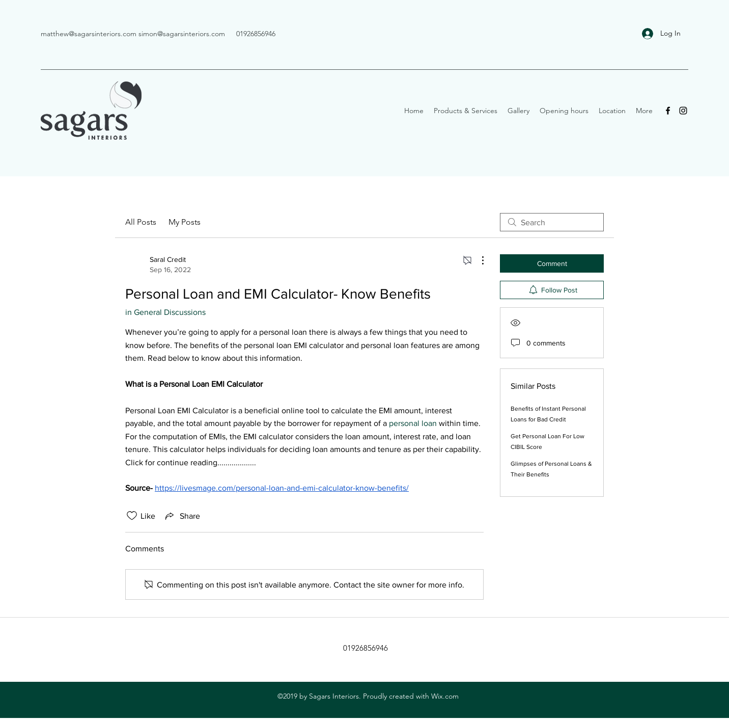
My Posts (185, 222)
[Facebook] (668, 110)
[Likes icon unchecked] (131, 516)
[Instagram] (683, 110)
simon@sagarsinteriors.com (181, 33)
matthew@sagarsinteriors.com (88, 33)
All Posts (140, 222)
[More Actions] (477, 260)
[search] (552, 222)
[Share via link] (181, 516)
